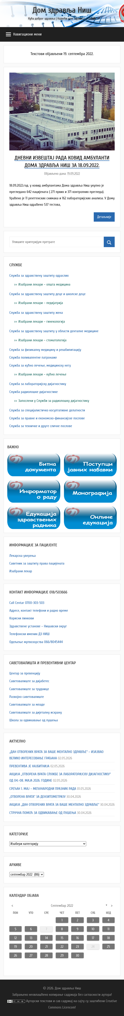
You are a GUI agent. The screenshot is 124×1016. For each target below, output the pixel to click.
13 (31, 938)
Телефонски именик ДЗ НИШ (29, 634)
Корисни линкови (21, 618)
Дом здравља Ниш (62, 10)
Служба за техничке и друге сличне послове (40, 426)
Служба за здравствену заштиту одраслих (39, 276)
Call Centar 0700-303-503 (26, 603)
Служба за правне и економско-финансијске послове (47, 418)
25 (108, 947)
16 (77, 938)
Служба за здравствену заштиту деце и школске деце (47, 294)
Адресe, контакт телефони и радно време (38, 610)
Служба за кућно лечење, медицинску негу (40, 365)
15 (62, 938)
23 (77, 947)
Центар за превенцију (24, 673)
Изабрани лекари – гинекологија (41, 321)
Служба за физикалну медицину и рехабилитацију (45, 350)
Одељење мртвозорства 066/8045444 (36, 642)
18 (108, 938)
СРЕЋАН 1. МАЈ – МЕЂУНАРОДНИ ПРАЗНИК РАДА (42, 789)
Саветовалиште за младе (27, 704)
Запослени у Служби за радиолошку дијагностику (53, 401)
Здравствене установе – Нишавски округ (38, 626)
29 (62, 955)
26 (15, 955)
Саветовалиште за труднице (29, 689)
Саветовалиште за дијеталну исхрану (35, 712)
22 (62, 947)
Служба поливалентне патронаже (33, 357)
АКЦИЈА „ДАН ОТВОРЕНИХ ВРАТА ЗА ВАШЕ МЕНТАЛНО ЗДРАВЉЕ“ (54, 805)
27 (31, 955)
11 (108, 929)
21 (46, 947)
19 (15, 947)
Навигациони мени (24, 34)
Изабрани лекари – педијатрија (40, 303)
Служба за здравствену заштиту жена (36, 313)
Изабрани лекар (20, 571)
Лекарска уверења (22, 556)
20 (31, 947)
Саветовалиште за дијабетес (29, 681)
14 (46, 938)
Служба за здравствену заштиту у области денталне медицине (54, 331)
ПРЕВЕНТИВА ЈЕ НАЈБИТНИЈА (29, 766)
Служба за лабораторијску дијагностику (37, 384)
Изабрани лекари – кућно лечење (42, 374)
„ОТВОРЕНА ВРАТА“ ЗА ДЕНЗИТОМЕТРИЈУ (37, 797)
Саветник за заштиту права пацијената (36, 563)
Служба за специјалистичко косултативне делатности (47, 410)
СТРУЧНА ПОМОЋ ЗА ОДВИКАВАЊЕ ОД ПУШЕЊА (42, 813)
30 (77, 955)
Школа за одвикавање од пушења (33, 720)
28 (46, 955)
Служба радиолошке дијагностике (33, 392)
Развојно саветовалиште (26, 697)
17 (93, 938)
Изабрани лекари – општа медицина (44, 284)
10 (92, 929)
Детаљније (104, 217)
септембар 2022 (62, 906)
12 (15, 938)
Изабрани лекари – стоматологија (42, 340)
